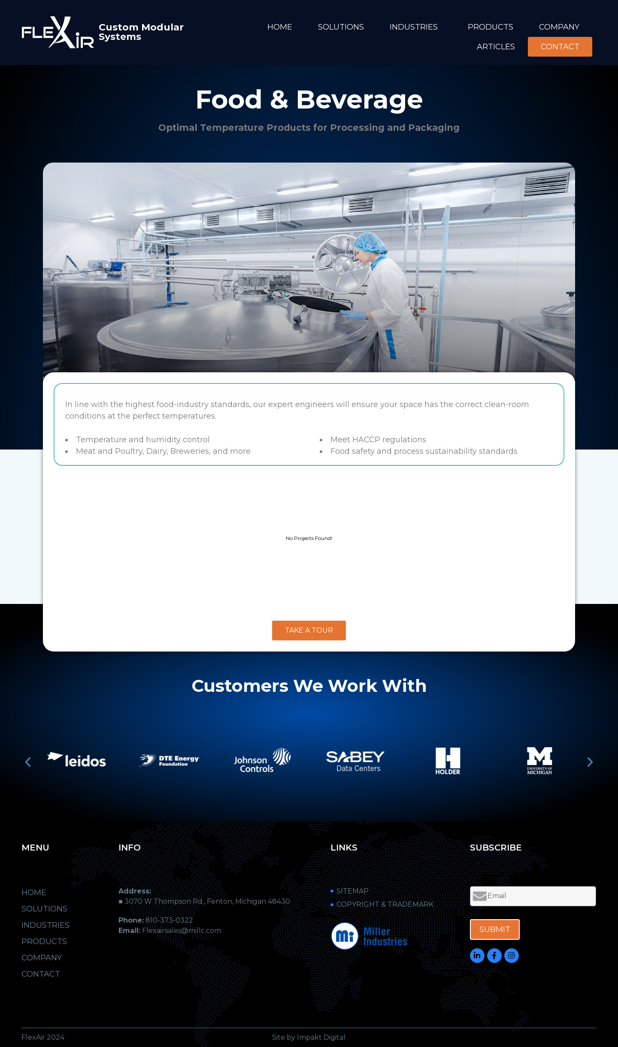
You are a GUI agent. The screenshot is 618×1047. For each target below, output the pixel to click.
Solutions (341, 27)
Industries (416, 27)
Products (490, 27)
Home (279, 27)
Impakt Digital (321, 1037)
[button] (27, 762)
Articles (496, 46)
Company (559, 27)
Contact (560, 46)
